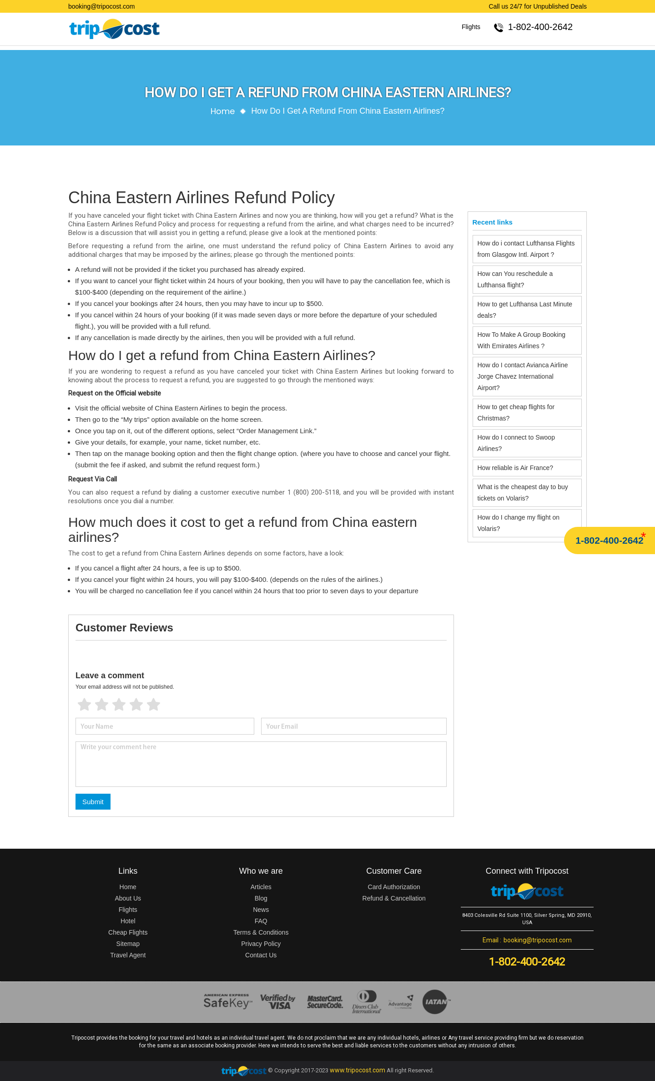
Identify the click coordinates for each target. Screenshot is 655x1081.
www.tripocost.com (357, 1070)
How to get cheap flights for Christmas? (516, 412)
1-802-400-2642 (609, 540)
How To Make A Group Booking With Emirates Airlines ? (522, 340)
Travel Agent (128, 955)
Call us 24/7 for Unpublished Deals (538, 6)
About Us (128, 898)
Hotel (128, 921)
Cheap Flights (127, 932)
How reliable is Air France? (516, 467)
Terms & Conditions (260, 932)
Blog (261, 898)
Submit (93, 802)
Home (223, 111)
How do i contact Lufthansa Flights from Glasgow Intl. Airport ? (526, 249)
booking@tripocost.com (101, 6)
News (261, 909)
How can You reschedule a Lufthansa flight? (515, 279)
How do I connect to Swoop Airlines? (516, 443)
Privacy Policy (261, 943)
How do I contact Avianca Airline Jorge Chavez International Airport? (523, 376)
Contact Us (261, 955)
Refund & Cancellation (394, 898)
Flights (471, 26)
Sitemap (128, 943)
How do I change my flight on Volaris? (519, 523)
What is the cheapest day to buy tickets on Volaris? (523, 492)
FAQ (261, 921)
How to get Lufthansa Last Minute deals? (525, 309)
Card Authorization (394, 887)
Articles (261, 887)
